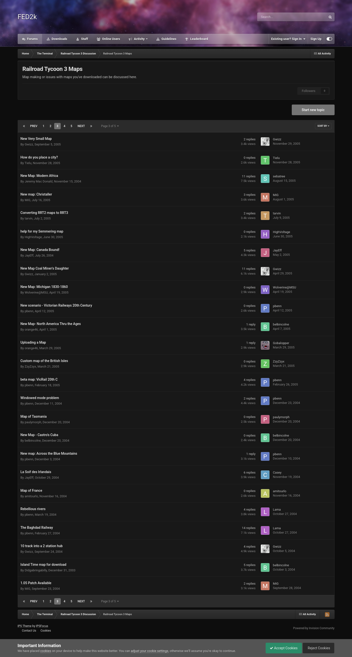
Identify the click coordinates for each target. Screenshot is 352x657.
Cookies (45, 630)
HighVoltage (33, 237)
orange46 (31, 329)
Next (81, 126)
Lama (277, 509)
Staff (84, 39)
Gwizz (29, 144)
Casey (277, 472)
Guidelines (168, 39)
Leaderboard (198, 39)
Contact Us (29, 630)
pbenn (29, 311)
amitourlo (31, 496)
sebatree (279, 176)
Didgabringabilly (36, 570)
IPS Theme (25, 626)
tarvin (28, 218)
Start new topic (313, 110)
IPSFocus (42, 626)
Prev (33, 126)
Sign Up (315, 39)
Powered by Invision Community (314, 628)
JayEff (29, 255)
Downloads (59, 39)
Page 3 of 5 (110, 126)
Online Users (110, 39)
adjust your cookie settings (149, 651)
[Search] (279, 17)
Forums (32, 39)
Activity (139, 39)
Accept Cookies (281, 648)
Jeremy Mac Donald (38, 181)
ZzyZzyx (30, 366)
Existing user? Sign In (288, 39)
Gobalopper (281, 343)
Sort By (323, 126)
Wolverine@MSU (36, 292)
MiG (27, 200)
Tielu (28, 163)
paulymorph (33, 422)
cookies (45, 651)
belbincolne (281, 324)
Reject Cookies (317, 648)
